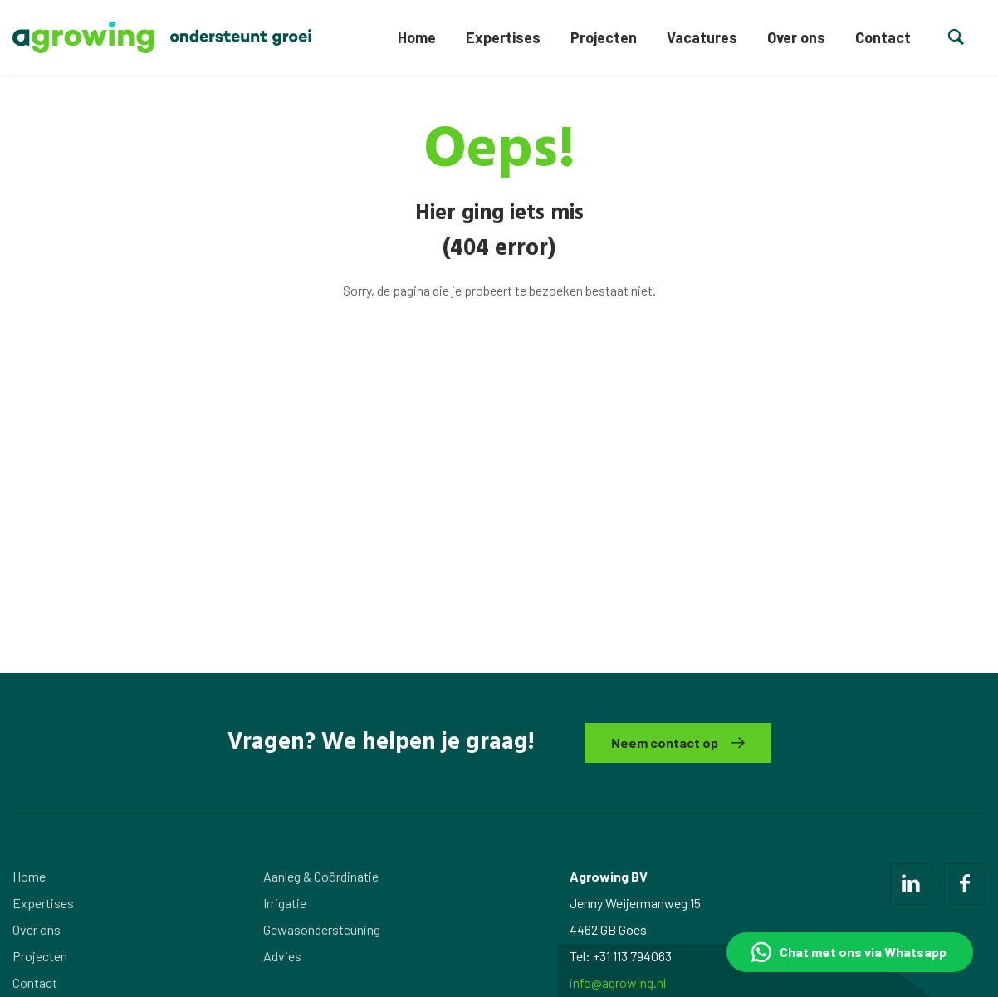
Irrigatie (284, 903)
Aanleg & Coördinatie (321, 876)
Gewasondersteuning (321, 929)
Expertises (503, 37)
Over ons (796, 37)
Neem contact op (664, 742)
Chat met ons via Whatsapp (863, 952)
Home (417, 37)
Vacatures (702, 37)
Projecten (603, 37)
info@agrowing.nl (618, 982)
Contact (883, 37)
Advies (282, 956)
